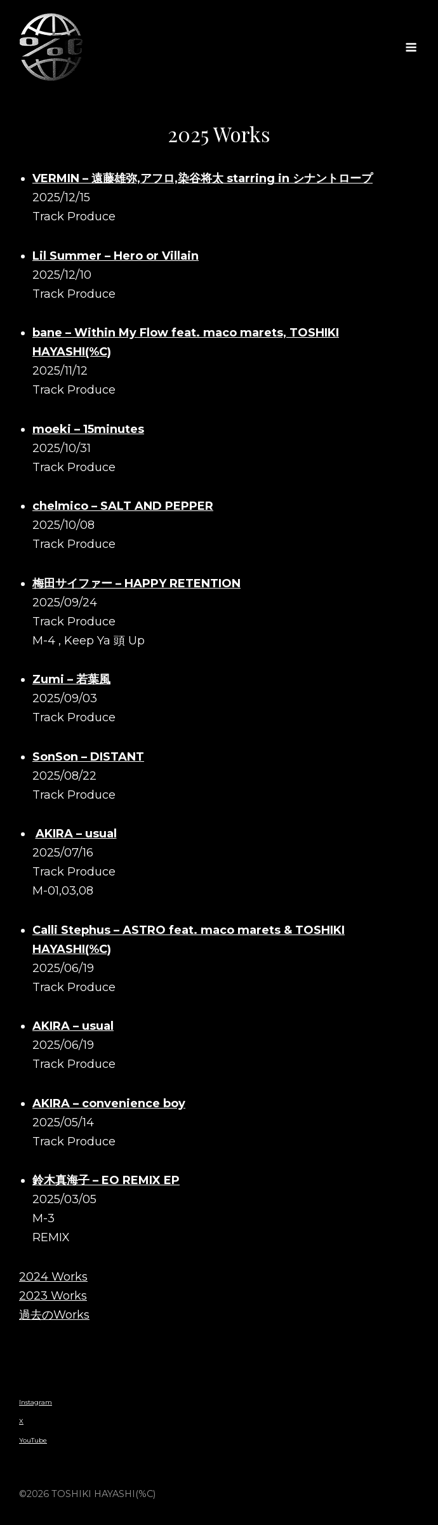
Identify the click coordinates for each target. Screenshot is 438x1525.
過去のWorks (54, 1315)
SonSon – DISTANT (88, 757)
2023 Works (53, 1296)
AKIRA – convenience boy (108, 1103)
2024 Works (53, 1277)
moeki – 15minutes (88, 429)
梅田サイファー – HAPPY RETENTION (136, 583)
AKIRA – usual (76, 834)
